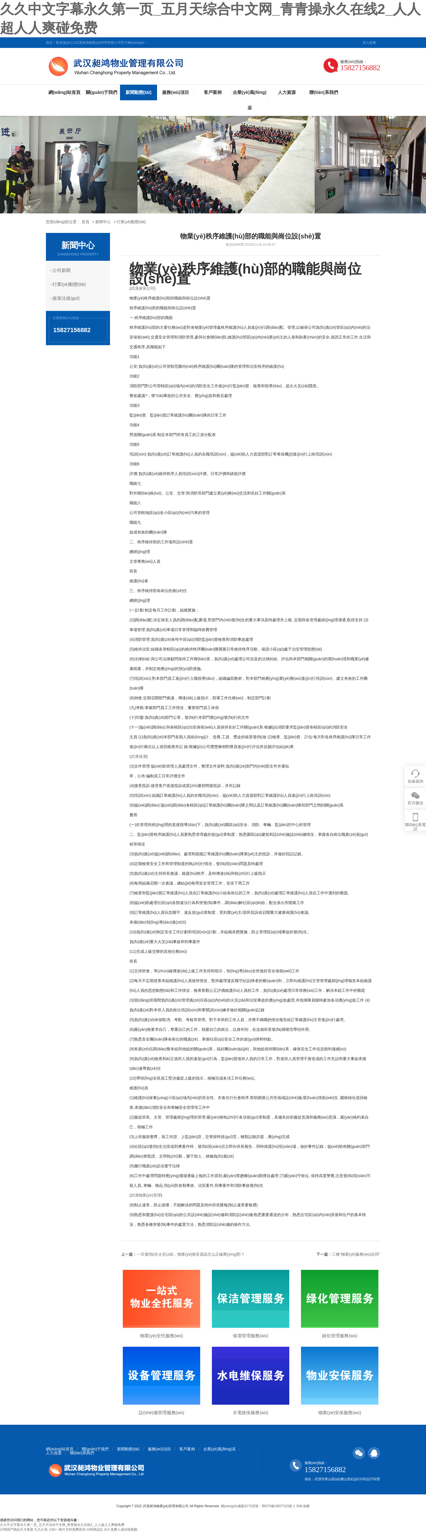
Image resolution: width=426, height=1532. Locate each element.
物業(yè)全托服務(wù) (161, 1335)
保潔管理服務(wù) (250, 1335)
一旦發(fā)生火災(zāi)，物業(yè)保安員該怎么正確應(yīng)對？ (191, 1254)
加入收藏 (369, 43)
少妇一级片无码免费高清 (67, 1529)
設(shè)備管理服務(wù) (161, 1412)
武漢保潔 (138, 756)
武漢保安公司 (142, 288)
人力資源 (287, 92)
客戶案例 (213, 92)
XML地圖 (303, 1506)
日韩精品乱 (94, 1529)
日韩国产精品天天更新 (16, 1529)
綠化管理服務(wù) (339, 1335)
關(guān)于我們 (101, 92)
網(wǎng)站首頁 (64, 92)
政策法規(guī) (68, 298)
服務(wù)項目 (175, 92)
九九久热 (41, 1529)
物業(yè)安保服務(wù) (339, 1412)
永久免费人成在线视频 (120, 1529)
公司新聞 (64, 270)
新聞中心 (103, 222)
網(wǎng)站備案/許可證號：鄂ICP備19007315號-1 (258, 1506)
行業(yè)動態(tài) (131, 222)
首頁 (85, 222)
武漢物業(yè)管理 (146, 1195)
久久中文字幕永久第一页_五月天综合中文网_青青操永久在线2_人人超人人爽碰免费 (62, 1525)
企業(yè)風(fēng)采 (249, 100)
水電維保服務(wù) (250, 1412)
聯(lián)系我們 (323, 92)
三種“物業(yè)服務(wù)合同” (356, 1254)
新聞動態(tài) (138, 92)
